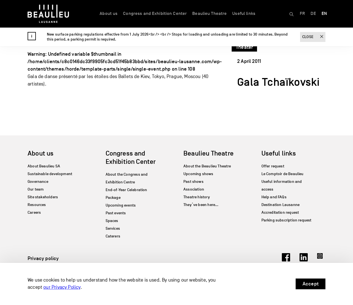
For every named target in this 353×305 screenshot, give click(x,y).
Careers (34, 212)
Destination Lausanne (280, 204)
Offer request (272, 166)
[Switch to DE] (313, 13)
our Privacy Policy (61, 287)
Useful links (243, 13)
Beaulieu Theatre (209, 13)
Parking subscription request (286, 220)
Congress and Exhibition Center (155, 13)
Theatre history (196, 197)
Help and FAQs (274, 197)
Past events (116, 213)
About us (108, 13)
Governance (38, 181)
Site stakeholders (43, 197)
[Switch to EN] (324, 13)
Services (113, 228)
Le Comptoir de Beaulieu (282, 174)
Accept (311, 284)
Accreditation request (280, 212)
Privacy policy (43, 258)
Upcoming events (121, 205)
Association (193, 189)
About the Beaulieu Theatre (207, 166)
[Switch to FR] (302, 13)
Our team (36, 189)
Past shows (193, 181)
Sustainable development (50, 174)
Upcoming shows (198, 174)
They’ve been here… (200, 204)
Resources (37, 204)
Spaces (112, 220)
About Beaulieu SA (44, 166)
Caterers (113, 236)
